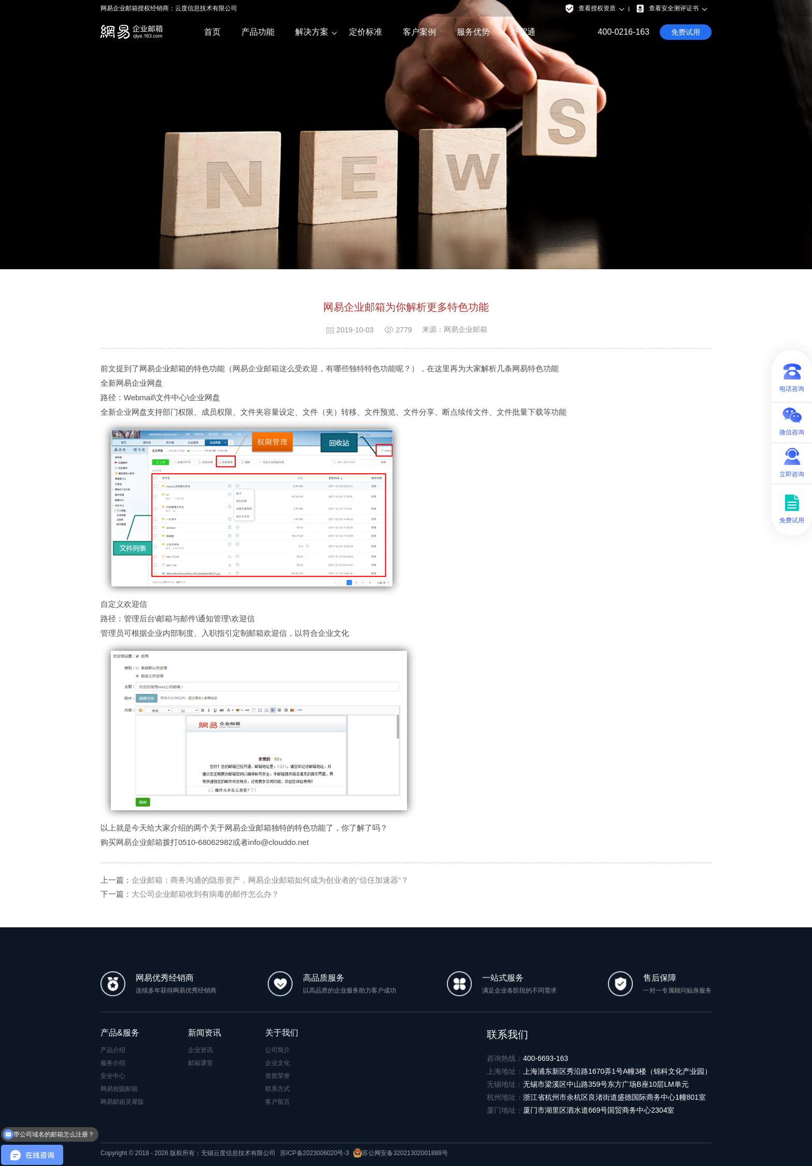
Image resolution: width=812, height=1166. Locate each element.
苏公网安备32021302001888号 (400, 1153)
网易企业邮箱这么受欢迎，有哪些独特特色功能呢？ (322, 368)
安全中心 (112, 1076)
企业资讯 (200, 1050)
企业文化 (277, 1063)
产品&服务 (119, 1032)
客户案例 (419, 31)
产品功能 (257, 31)
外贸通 (523, 31)
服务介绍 (112, 1063)
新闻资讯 (204, 1032)
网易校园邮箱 (119, 1088)
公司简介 (277, 1050)
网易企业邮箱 (139, 842)
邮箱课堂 (200, 1063)
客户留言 (277, 1101)
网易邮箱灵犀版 (122, 1101)
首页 (212, 31)
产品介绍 (112, 1050)
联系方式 (277, 1088)
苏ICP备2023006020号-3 (314, 1153)
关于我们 (281, 1032)
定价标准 (365, 31)
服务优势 (473, 31)
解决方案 (311, 32)
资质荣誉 (277, 1076)
